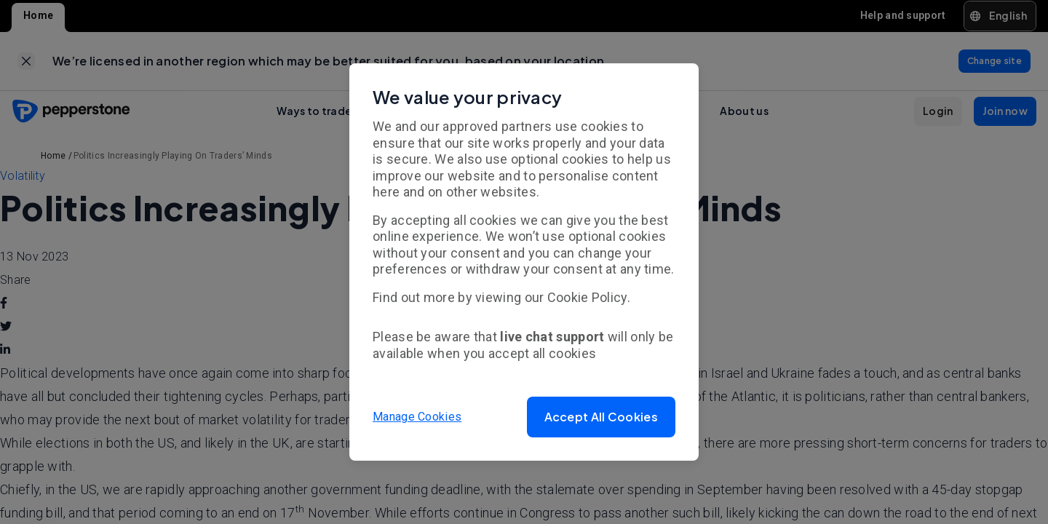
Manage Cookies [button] (417, 417)
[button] (601, 417)
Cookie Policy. (588, 297)
